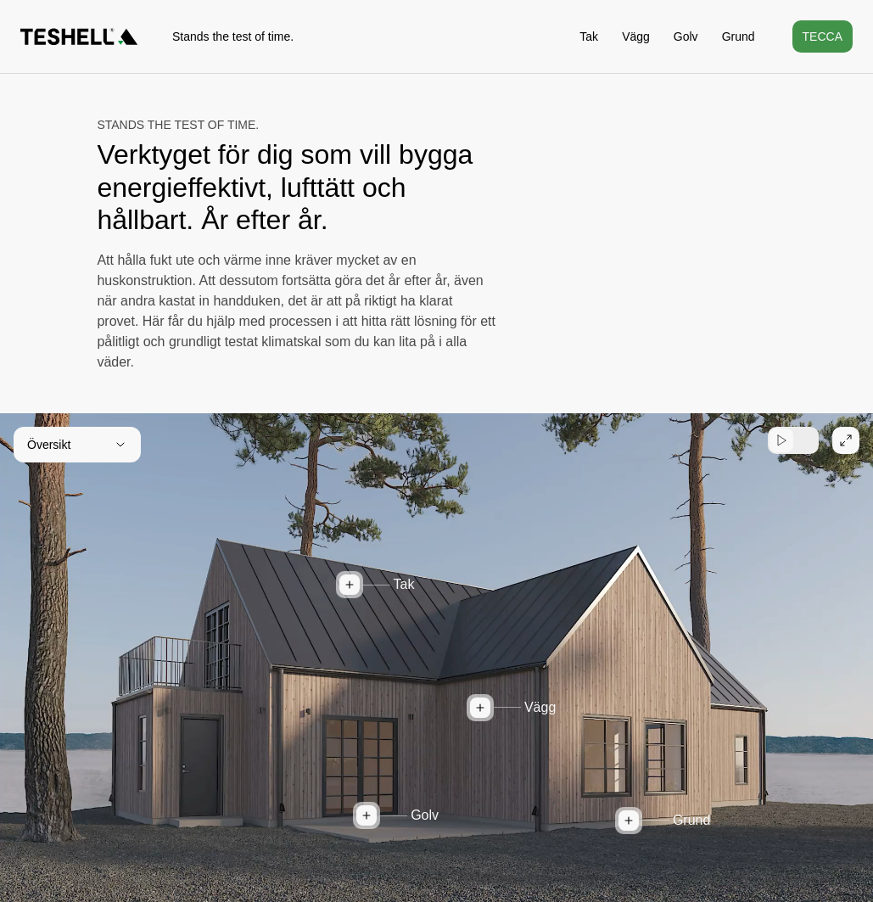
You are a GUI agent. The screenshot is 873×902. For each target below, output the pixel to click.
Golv (686, 36)
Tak (588, 36)
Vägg (636, 36)
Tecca (822, 36)
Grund (738, 36)
